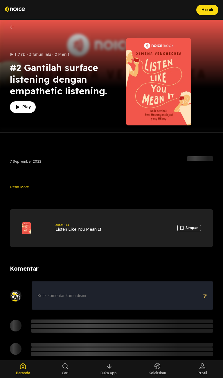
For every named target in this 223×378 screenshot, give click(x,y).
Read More (19, 187)
